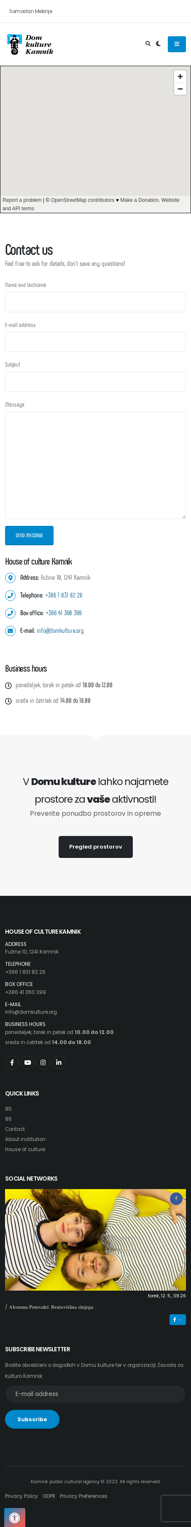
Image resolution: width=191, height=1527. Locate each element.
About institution (25, 1139)
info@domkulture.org (60, 630)
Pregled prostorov (95, 847)
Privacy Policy (21, 1496)
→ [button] (177, 1319)
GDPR (49, 1496)
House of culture (25, 1149)
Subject (12, 364)
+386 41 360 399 (63, 612)
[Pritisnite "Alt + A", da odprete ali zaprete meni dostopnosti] (14, 1517)
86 (8, 1119)
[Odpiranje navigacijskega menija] (177, 44)
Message (14, 404)
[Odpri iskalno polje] (148, 44)
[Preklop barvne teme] (158, 44)
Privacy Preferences (84, 1496)
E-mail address (20, 324)
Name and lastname (25, 284)
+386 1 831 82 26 (63, 595)
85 (8, 1109)
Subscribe (32, 1419)
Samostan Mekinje (30, 11)
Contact (15, 1129)
